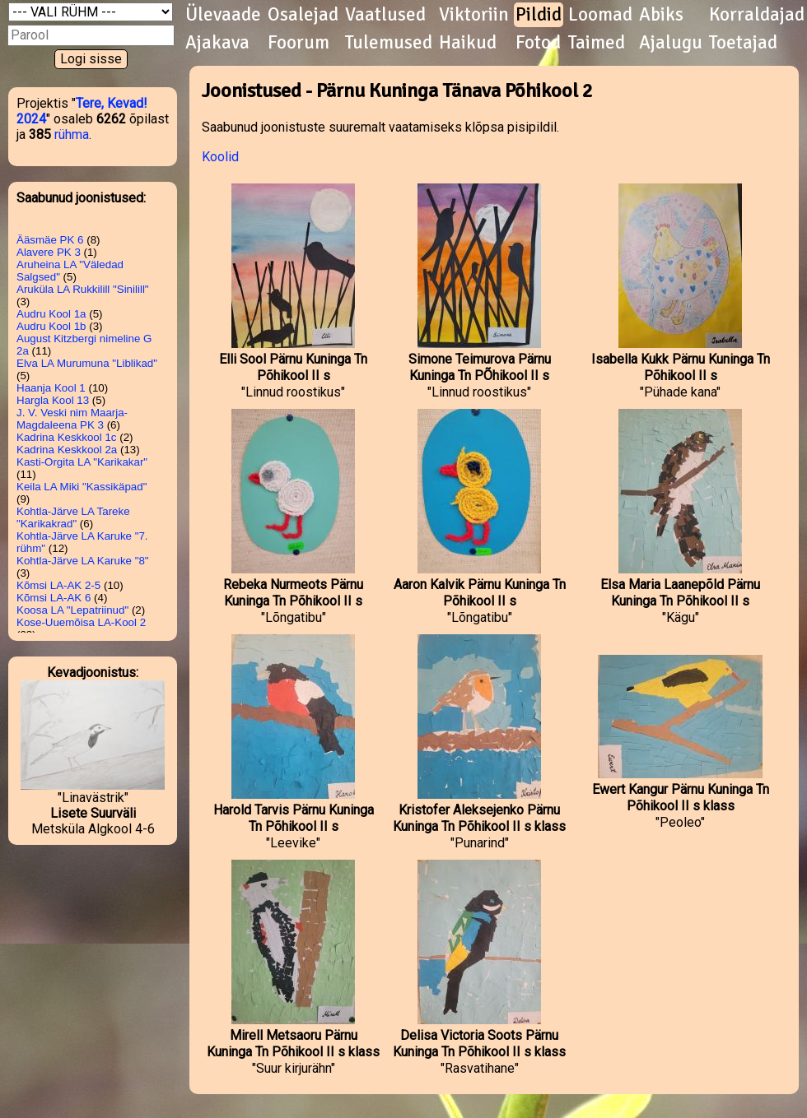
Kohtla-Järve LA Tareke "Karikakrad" (73, 517)
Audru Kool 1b (51, 326)
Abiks (661, 14)
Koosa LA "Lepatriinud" (72, 610)
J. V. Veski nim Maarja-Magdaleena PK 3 (72, 418)
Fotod (538, 42)
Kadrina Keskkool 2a (66, 449)
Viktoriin (474, 14)
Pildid (538, 14)
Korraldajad (757, 14)
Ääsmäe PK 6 (50, 240)
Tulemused (388, 42)
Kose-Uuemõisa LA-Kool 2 (81, 622)
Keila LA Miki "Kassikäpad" (81, 486)
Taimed (596, 42)
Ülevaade (223, 14)
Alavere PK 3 (48, 252)
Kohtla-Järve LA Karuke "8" (82, 560)
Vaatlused (385, 14)
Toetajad (743, 42)
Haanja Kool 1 (51, 388)
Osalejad (303, 14)
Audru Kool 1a (51, 314)
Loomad (600, 14)
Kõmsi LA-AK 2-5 (58, 585)
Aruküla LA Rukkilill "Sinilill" (82, 289)
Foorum (298, 42)
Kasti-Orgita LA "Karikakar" (81, 462)
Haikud (468, 42)
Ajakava (217, 42)
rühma (71, 134)
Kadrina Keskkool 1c (66, 437)
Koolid (220, 157)
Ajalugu (670, 42)
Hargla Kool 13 (52, 400)
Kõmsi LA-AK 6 (53, 597)
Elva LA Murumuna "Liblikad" (86, 363)
